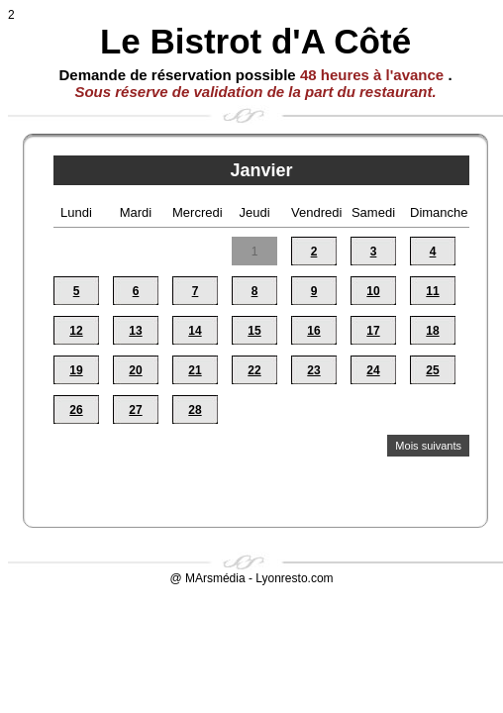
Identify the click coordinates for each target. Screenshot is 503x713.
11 (432, 291)
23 (313, 370)
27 (135, 410)
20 (135, 370)
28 (194, 410)
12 (75, 331)
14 (194, 331)
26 (75, 410)
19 (75, 370)
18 (432, 331)
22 (254, 370)
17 (372, 331)
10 (372, 291)
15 (254, 331)
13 (135, 331)
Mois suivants (428, 446)
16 (313, 331)
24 (372, 370)
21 (194, 370)
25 (432, 370)
